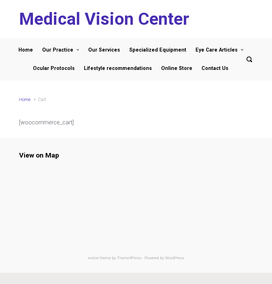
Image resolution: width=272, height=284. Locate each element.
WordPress (174, 258)
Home (24, 99)
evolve (93, 258)
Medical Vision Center (104, 19)
